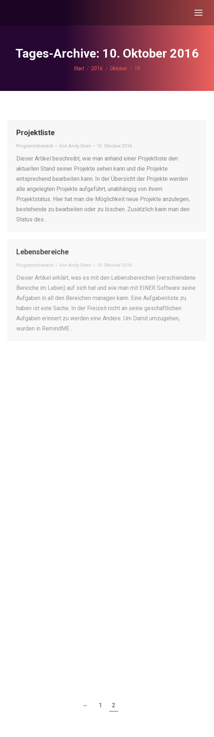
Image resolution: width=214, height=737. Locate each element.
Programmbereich (35, 146)
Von (75, 146)
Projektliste (35, 132)
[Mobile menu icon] (198, 12)
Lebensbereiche (42, 251)
